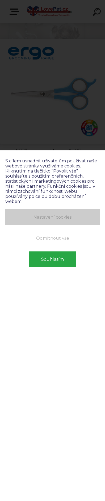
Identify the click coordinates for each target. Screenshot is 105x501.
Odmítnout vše (52, 238)
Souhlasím (52, 259)
